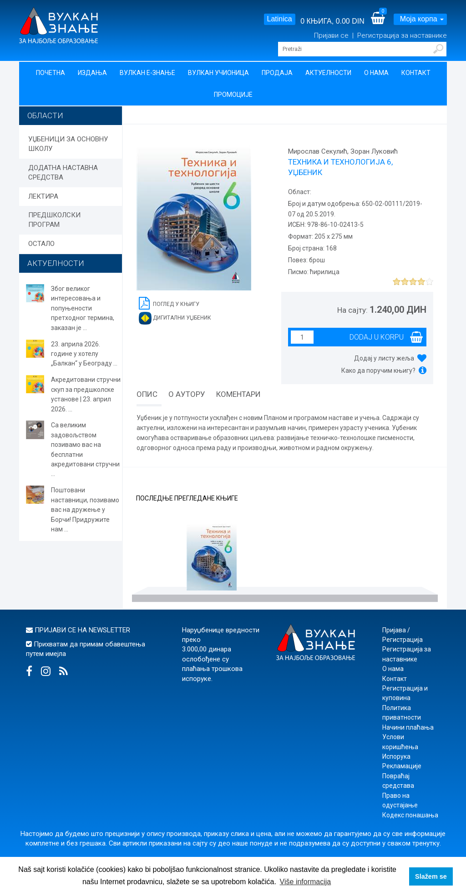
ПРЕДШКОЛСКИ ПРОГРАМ (54, 220)
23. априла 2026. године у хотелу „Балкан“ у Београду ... (84, 353)
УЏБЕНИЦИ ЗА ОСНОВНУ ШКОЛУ (68, 144)
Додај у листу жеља (384, 358)
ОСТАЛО (41, 244)
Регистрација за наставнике (402, 35)
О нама (376, 72)
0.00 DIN (350, 21)
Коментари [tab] (238, 394)
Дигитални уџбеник (175, 318)
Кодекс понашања (410, 815)
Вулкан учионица (218, 72)
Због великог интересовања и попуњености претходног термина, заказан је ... (82, 308)
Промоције (233, 94)
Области (45, 115)
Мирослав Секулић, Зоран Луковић (343, 151)
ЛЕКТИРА (43, 196)
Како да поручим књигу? (378, 370)
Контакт (416, 72)
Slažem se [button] (431, 876)
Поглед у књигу (169, 302)
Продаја (277, 72)
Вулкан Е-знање (147, 72)
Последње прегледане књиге (187, 498)
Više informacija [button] (305, 882)
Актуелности (328, 72)
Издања (92, 72)
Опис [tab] (147, 394)
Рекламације (401, 766)
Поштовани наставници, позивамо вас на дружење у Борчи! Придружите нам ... (85, 509)
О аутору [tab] (186, 394)
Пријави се (332, 35)
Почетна (50, 72)
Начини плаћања (408, 727)
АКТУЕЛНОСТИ (55, 263)
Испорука (396, 756)
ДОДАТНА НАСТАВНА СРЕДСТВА (63, 172)
